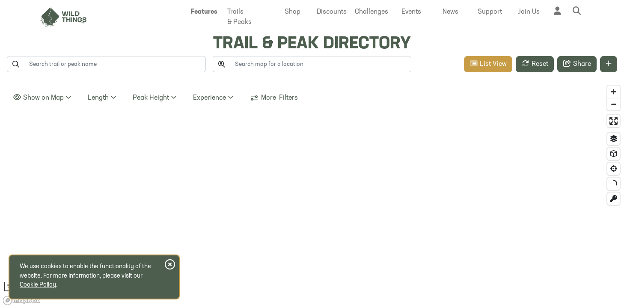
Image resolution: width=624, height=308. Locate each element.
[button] (204, 12)
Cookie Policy (38, 285)
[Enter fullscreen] (613, 121)
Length (102, 97)
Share (577, 64)
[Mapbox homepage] (21, 300)
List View (488, 64)
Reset (534, 64)
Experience (213, 97)
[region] (312, 194)
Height (155, 97)
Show (42, 97)
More (274, 98)
